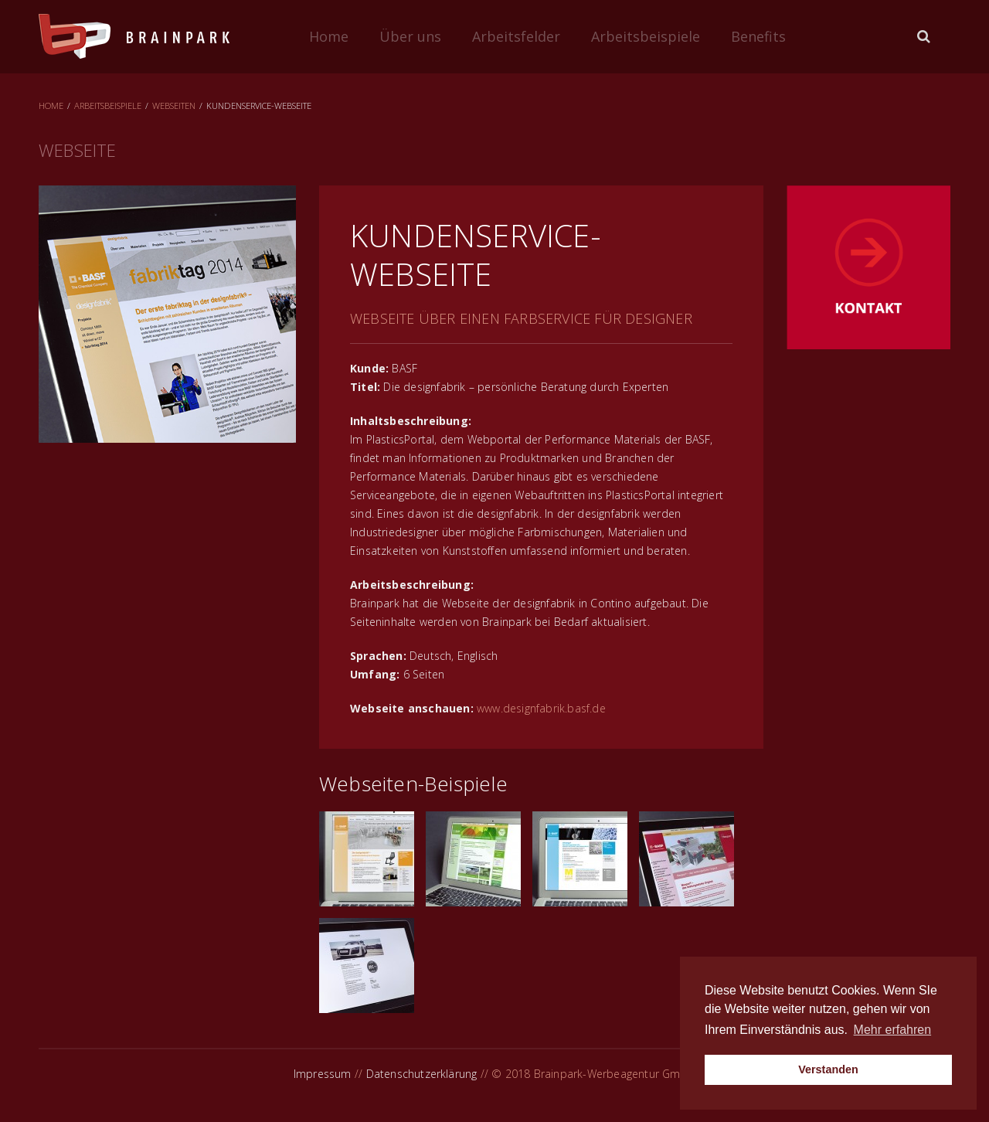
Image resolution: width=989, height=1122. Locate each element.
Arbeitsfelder (516, 36)
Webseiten (173, 105)
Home (328, 36)
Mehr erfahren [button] (893, 1029)
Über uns (410, 36)
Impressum (323, 1073)
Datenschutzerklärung (422, 1073)
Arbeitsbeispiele (645, 36)
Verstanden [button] (828, 1069)
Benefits (758, 36)
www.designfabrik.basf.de (541, 708)
